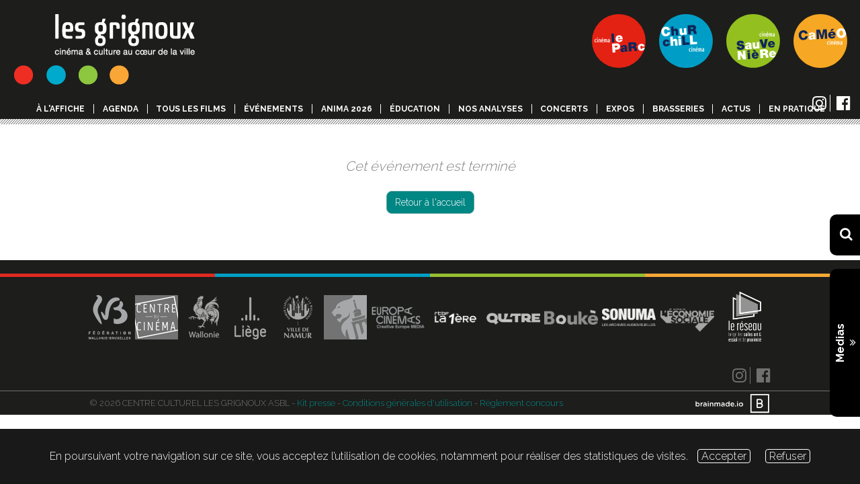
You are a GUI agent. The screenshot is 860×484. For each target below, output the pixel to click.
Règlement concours (521, 403)
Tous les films (191, 109)
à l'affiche (60, 109)
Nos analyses (490, 109)
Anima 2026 (346, 109)
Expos (620, 109)
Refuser (787, 456)
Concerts (564, 109)
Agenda (120, 109)
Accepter (723, 456)
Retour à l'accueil (430, 202)
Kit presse (316, 403)
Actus (736, 109)
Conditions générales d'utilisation (407, 403)
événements (273, 109)
